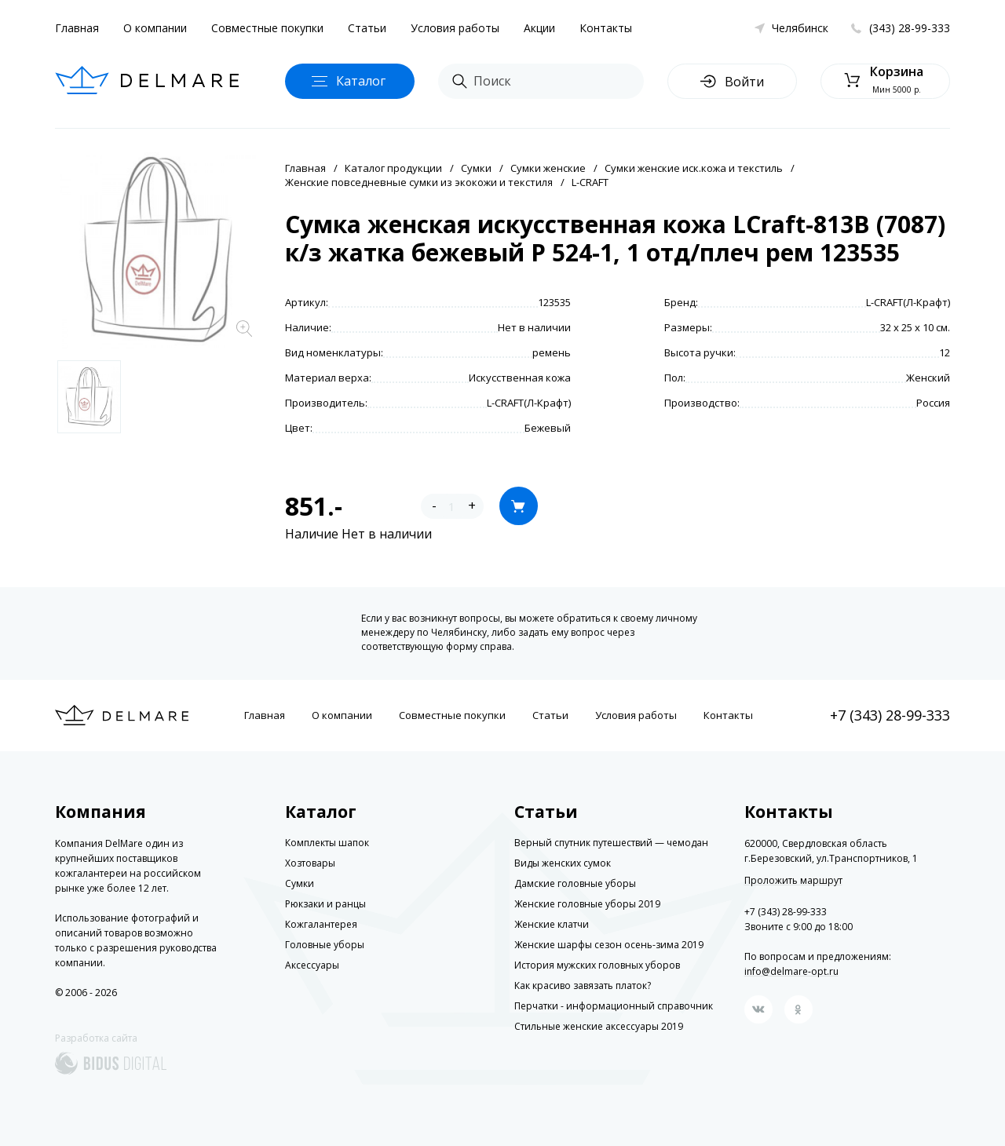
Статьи (367, 27)
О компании (155, 27)
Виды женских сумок (562, 863)
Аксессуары (312, 965)
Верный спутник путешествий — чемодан (611, 842)
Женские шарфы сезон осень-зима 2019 (609, 944)
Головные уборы (324, 944)
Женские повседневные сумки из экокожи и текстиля (419, 182)
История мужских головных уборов (597, 965)
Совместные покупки (267, 27)
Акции (539, 27)
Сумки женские (548, 168)
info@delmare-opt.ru (791, 971)
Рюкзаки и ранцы (325, 904)
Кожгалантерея (321, 924)
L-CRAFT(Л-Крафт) (908, 302)
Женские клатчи (551, 924)
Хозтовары (310, 863)
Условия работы (455, 27)
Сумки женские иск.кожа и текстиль (694, 168)
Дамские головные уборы (575, 883)
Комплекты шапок (327, 842)
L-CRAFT (590, 182)
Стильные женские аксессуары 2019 (598, 1026)
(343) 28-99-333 (909, 27)
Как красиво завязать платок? (582, 985)
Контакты (605, 27)
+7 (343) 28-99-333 (890, 715)
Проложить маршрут (793, 880)
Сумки (476, 168)
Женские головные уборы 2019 (587, 904)
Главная (77, 27)
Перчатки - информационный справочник (613, 1006)
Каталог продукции (393, 168)
